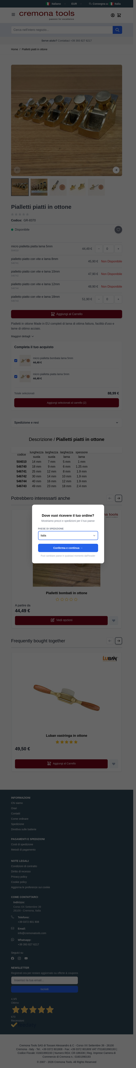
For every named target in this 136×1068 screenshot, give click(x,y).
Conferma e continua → (68, 547)
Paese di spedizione (51, 528)
